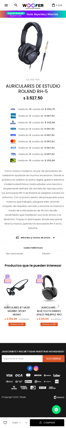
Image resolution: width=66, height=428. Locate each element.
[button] (15, 5)
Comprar (49, 422)
